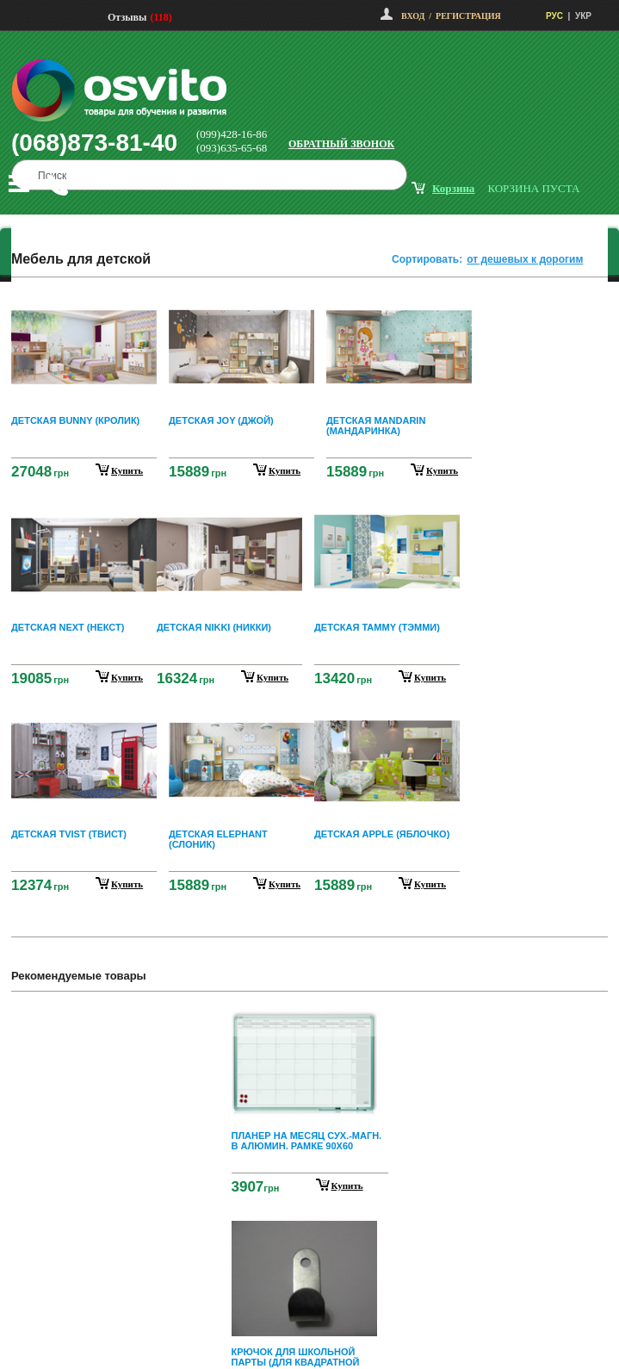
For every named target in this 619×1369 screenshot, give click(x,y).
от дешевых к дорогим (525, 259)
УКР (583, 16)
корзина (453, 188)
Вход (412, 16)
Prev (307, 1017)
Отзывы (127, 17)
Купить (347, 1185)
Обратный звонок (341, 144)
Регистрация (468, 16)
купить (127, 470)
